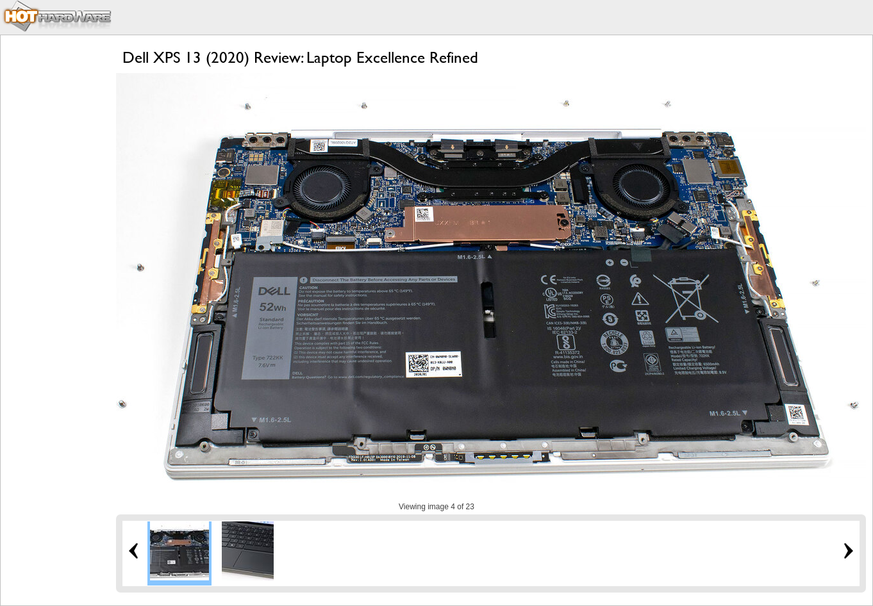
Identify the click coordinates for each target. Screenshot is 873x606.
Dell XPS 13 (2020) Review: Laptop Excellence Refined (300, 57)
